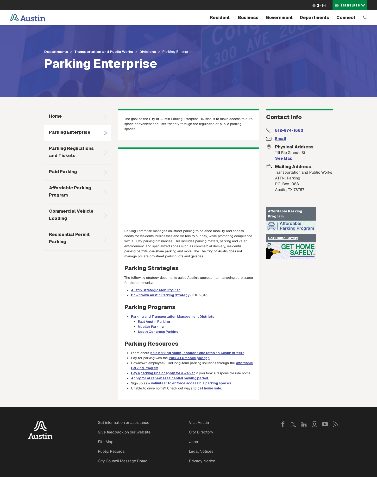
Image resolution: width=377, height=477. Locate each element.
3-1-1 (322, 5)
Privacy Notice (202, 461)
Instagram (314, 424)
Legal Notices (201, 451)
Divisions (147, 51)
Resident (220, 17)
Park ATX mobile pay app (189, 358)
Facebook (283, 424)
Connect (345, 17)
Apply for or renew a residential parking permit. (170, 378)
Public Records (111, 451)
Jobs (193, 441)
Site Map (105, 441)
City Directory (201, 432)
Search (366, 17)
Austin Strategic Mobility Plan (156, 290)
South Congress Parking (158, 332)
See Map (283, 158)
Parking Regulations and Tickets (71, 152)
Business (248, 17)
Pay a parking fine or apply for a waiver (163, 373)
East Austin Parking (154, 321)
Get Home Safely (283, 238)
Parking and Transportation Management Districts (172, 316)
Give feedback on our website (124, 432)
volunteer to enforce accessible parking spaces (191, 383)
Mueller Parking (151, 326)
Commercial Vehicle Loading (71, 214)
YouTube (325, 424)
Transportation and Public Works (103, 51)
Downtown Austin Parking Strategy (160, 295)
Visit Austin (199, 422)
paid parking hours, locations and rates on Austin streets (197, 353)
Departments (314, 17)
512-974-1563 (289, 130)
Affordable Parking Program (70, 191)
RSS (336, 424)
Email (280, 138)
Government (279, 17)
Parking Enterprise (69, 132)
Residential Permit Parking (69, 238)
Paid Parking (63, 171)
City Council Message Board (123, 461)
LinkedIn (304, 424)
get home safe (209, 388)
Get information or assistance (123, 422)
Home (55, 116)
